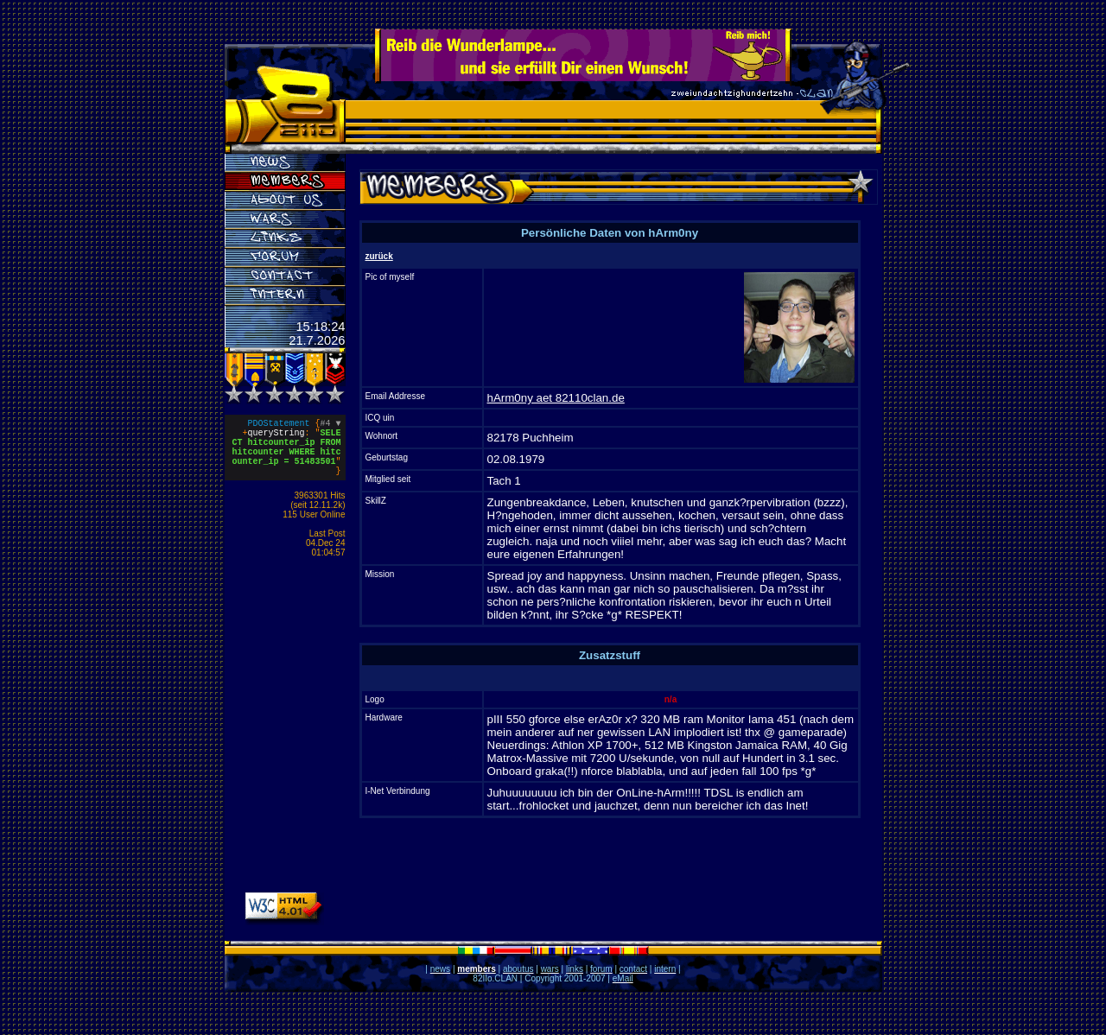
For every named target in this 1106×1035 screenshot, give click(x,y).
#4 (331, 425)
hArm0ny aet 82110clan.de (556, 397)
